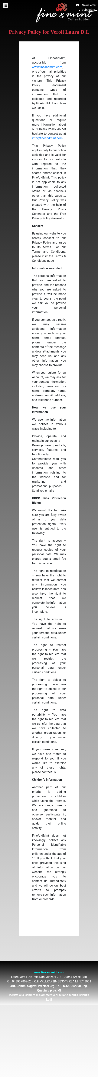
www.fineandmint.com (47, 67)
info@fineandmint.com (47, 138)
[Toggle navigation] (6, 6)
